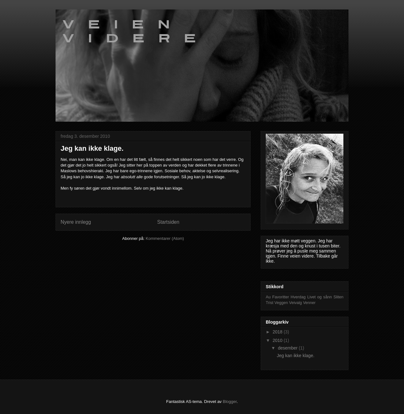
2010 (278, 340)
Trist (269, 303)
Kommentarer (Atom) (165, 238)
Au (268, 297)
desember (288, 347)
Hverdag (298, 297)
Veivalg (295, 303)
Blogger (230, 401)
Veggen (281, 303)
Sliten (339, 297)
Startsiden (168, 222)
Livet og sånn (319, 297)
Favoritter (280, 297)
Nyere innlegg (76, 222)
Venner (309, 303)
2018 (278, 331)
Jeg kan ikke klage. (92, 148)
